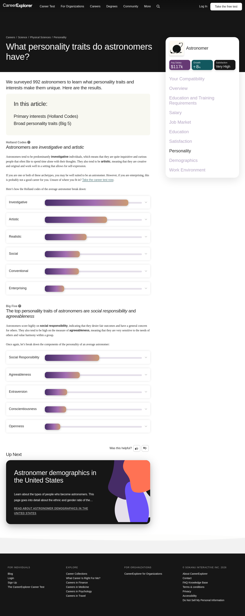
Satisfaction (180, 141)
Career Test (47, 6)
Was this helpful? (121, 448)
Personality (180, 150)
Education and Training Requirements (191, 100)
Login (11, 578)
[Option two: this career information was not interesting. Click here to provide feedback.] (145, 448)
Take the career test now (97, 179)
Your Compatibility (187, 78)
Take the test (226, 6)
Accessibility (190, 595)
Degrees (111, 6)
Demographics (183, 160)
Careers (95, 6)
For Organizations (72, 6)
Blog (10, 573)
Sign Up (12, 582)
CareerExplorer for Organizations (143, 573)
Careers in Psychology (79, 591)
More (147, 6)
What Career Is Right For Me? (83, 578)
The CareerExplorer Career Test (26, 586)
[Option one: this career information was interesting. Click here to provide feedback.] (136, 448)
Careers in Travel (76, 595)
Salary (175, 112)
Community (130, 6)
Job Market (180, 122)
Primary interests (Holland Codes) (46, 116)
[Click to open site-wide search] (158, 6)
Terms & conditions (193, 586)
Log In (203, 6)
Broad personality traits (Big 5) (42, 123)
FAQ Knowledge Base (195, 582)
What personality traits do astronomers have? (79, 52)
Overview (178, 88)
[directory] (78, 114)
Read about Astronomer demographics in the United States (51, 511)
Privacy (187, 591)
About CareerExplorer (195, 573)
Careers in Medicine (77, 586)
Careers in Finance (77, 582)
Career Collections (76, 573)
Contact (187, 578)
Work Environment (187, 169)
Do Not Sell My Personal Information (203, 600)
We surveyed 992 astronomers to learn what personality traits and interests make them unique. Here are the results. (70, 84)
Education (179, 131)
